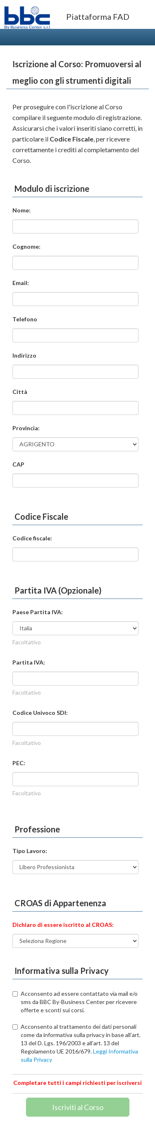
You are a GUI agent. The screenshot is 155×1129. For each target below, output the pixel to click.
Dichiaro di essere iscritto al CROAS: (63, 924)
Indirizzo (24, 355)
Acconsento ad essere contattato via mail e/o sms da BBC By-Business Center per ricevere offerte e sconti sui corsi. (75, 1002)
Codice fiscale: (32, 538)
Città (19, 391)
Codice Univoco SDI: (40, 712)
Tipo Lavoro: (29, 850)
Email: (20, 282)
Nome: (21, 210)
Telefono (24, 319)
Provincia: (26, 427)
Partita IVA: (28, 662)
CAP (18, 464)
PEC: (18, 762)
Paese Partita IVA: (37, 611)
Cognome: (26, 246)
